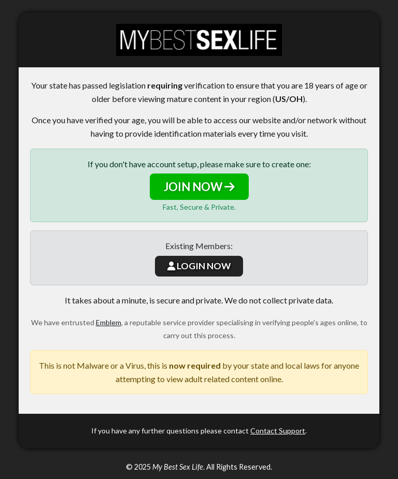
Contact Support (277, 430)
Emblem (108, 322)
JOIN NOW (199, 187)
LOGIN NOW (199, 265)
